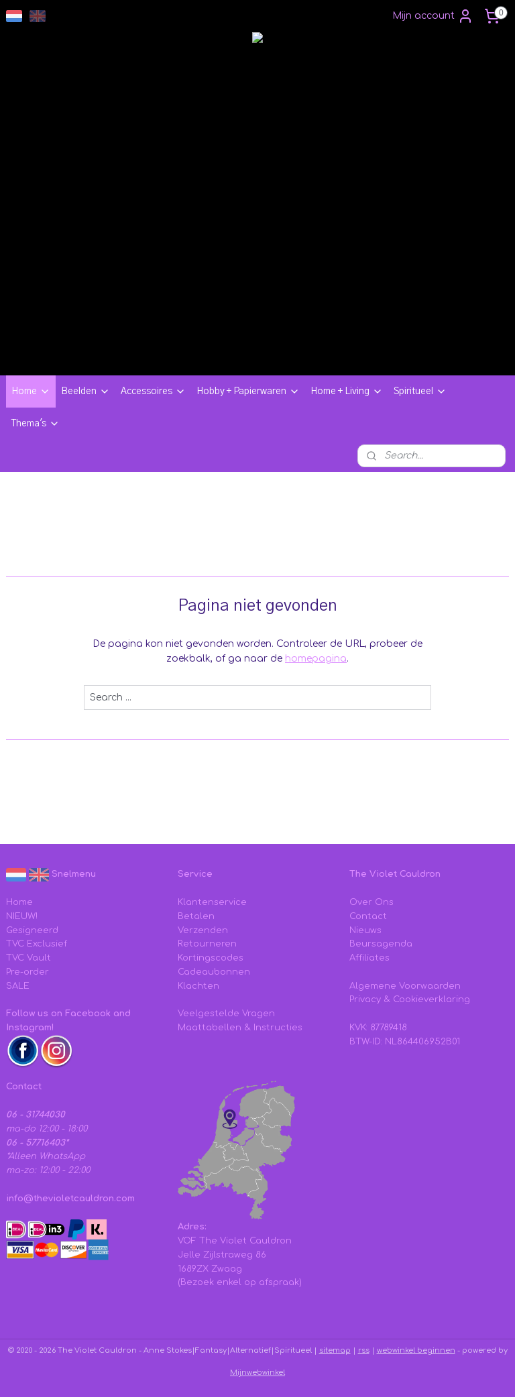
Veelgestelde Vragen (226, 1013)
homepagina (316, 659)
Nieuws (365, 930)
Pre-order (27, 972)
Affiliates (369, 958)
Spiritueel (420, 391)
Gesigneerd (32, 930)
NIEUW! (22, 916)
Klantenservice (212, 902)
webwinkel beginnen (416, 1350)
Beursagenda (380, 944)
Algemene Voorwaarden (405, 986)
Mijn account (432, 16)
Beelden (85, 391)
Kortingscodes (210, 958)
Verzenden (203, 930)
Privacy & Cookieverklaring (409, 999)
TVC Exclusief (36, 944)
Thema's (35, 423)
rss (363, 1350)
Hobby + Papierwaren (248, 391)
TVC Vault (28, 958)
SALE (18, 986)
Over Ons (371, 902)
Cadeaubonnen (214, 972)
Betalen (196, 916)
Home (30, 391)
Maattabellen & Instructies (240, 1027)
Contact (368, 916)
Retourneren (207, 944)
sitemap (335, 1350)
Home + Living (346, 391)
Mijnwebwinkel (257, 1372)
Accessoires (153, 391)
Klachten (198, 986)
